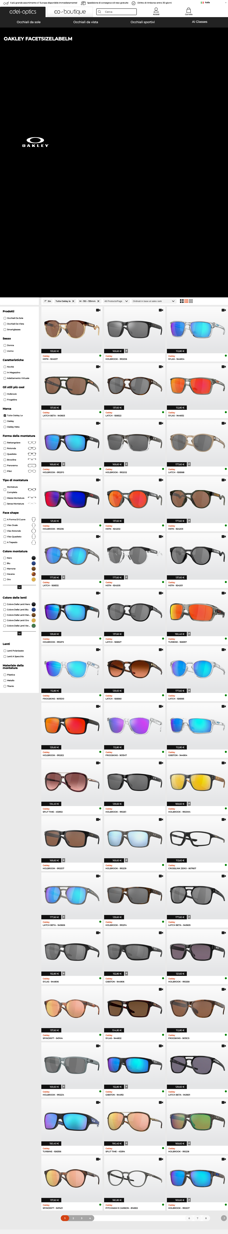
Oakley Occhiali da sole (18, 1024)
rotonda (20, 223)
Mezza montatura (20, 272)
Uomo (9, 125)
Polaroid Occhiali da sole (130, 1024)
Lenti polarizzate (14, 425)
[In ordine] (154, 76)
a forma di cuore (20, 294)
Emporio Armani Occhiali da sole (23, 1036)
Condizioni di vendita (14, 1218)
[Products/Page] (116, 76)
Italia (207, 2)
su (223, 1218)
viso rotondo (20, 305)
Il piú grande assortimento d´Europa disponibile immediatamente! (43, 3)
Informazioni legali (56, 1218)
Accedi (156, 14)
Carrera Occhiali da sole (18, 1032)
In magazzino (12, 147)
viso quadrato (20, 311)
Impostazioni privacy (14, 1154)
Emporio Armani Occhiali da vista (23, 1069)
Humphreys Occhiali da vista (21, 1064)
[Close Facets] (19, 76)
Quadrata (20, 228)
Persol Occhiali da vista (128, 1056)
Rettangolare (20, 217)
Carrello (189, 14)
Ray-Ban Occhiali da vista (19, 1052)
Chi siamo (9, 1148)
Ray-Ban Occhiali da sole (18, 1020)
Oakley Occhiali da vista (18, 1056)
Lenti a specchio (14, 431)
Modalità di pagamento (90, 1154)
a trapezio (20, 317)
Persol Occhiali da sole (17, 1028)
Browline (20, 234)
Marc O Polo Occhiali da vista (21, 1060)
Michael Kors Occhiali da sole (132, 1020)
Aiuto (154, 1148)
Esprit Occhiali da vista (127, 1060)
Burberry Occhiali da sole (130, 1028)
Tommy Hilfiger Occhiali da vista (133, 1069)
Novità (9, 141)
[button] (23, 12)
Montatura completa (20, 264)
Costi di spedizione (87, 1158)
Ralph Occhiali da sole (128, 1036)
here (89, 1108)
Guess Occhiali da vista (128, 1052)
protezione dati (36, 1218)
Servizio (81, 1148)
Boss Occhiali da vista (127, 1064)
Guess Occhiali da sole (128, 1032)
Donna (9, 120)
